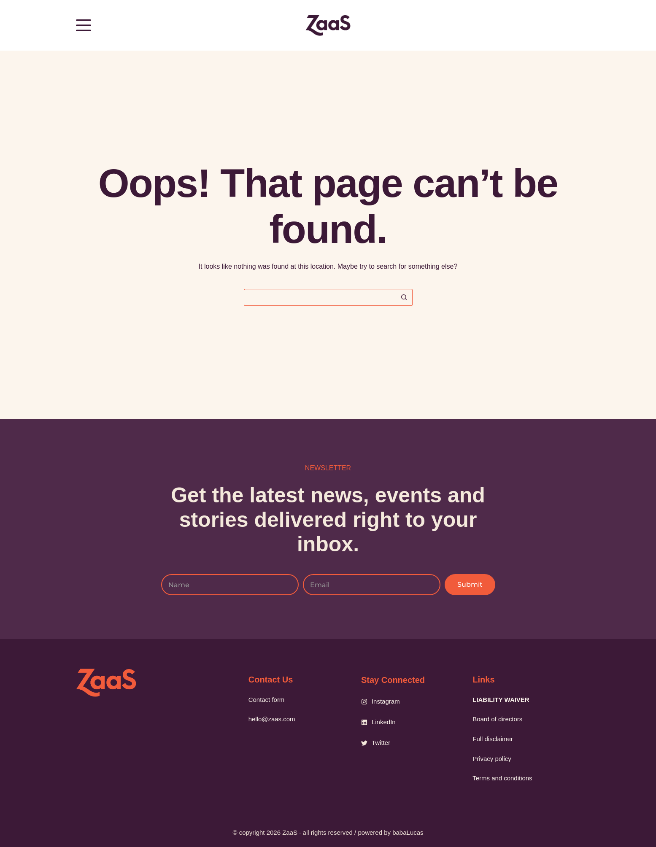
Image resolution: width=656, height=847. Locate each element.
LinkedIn (384, 718)
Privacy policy (492, 757)
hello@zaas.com (272, 717)
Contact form (267, 697)
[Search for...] (320, 297)
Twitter (381, 739)
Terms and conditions (503, 777)
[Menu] (83, 25)
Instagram (386, 697)
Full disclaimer (493, 738)
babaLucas (407, 832)
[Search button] (404, 297)
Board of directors (498, 717)
